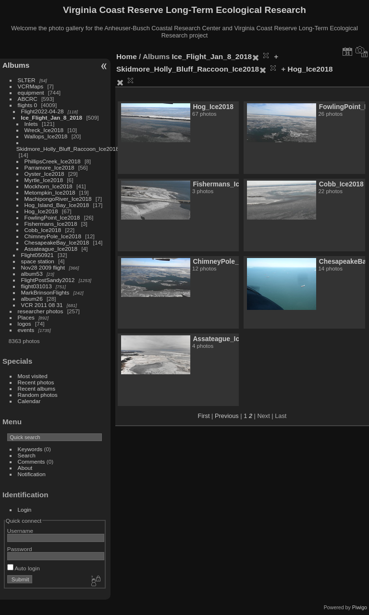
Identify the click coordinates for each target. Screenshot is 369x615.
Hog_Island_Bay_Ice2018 (57, 205)
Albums (15, 65)
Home (126, 56)
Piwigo (359, 607)
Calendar (29, 401)
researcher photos (40, 311)
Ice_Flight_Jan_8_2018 (52, 117)
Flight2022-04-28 (42, 111)
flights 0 (27, 105)
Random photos (38, 395)
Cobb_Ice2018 (43, 230)
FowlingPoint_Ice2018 (52, 217)
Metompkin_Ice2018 (50, 192)
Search (27, 455)
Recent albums (36, 388)
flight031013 (36, 286)
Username (20, 531)
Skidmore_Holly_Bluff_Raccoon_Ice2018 (67, 149)
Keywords (30, 449)
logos (24, 323)
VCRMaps (31, 86)
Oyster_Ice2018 (44, 174)
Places (26, 317)
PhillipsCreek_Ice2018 (53, 161)
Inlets (31, 124)
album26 (32, 298)
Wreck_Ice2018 (44, 130)
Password (19, 549)
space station (37, 261)
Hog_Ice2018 (41, 211)
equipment (31, 92)
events (26, 330)
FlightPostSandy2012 (48, 280)
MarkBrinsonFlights (45, 292)
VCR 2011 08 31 (42, 305)
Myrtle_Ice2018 (44, 180)
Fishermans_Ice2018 (51, 224)
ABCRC (27, 99)
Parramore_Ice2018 (49, 167)
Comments (31, 461)
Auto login (23, 568)
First (204, 415)
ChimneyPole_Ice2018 (53, 236)
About (25, 468)
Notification (32, 474)
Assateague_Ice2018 (51, 249)
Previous (227, 415)
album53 (32, 274)
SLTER (27, 80)
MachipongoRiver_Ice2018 (58, 199)
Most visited (33, 376)
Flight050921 (37, 255)
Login (25, 509)
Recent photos (36, 382)
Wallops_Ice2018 (46, 136)
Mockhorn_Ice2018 (49, 186)
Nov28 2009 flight (43, 267)
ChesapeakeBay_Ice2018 (57, 242)
